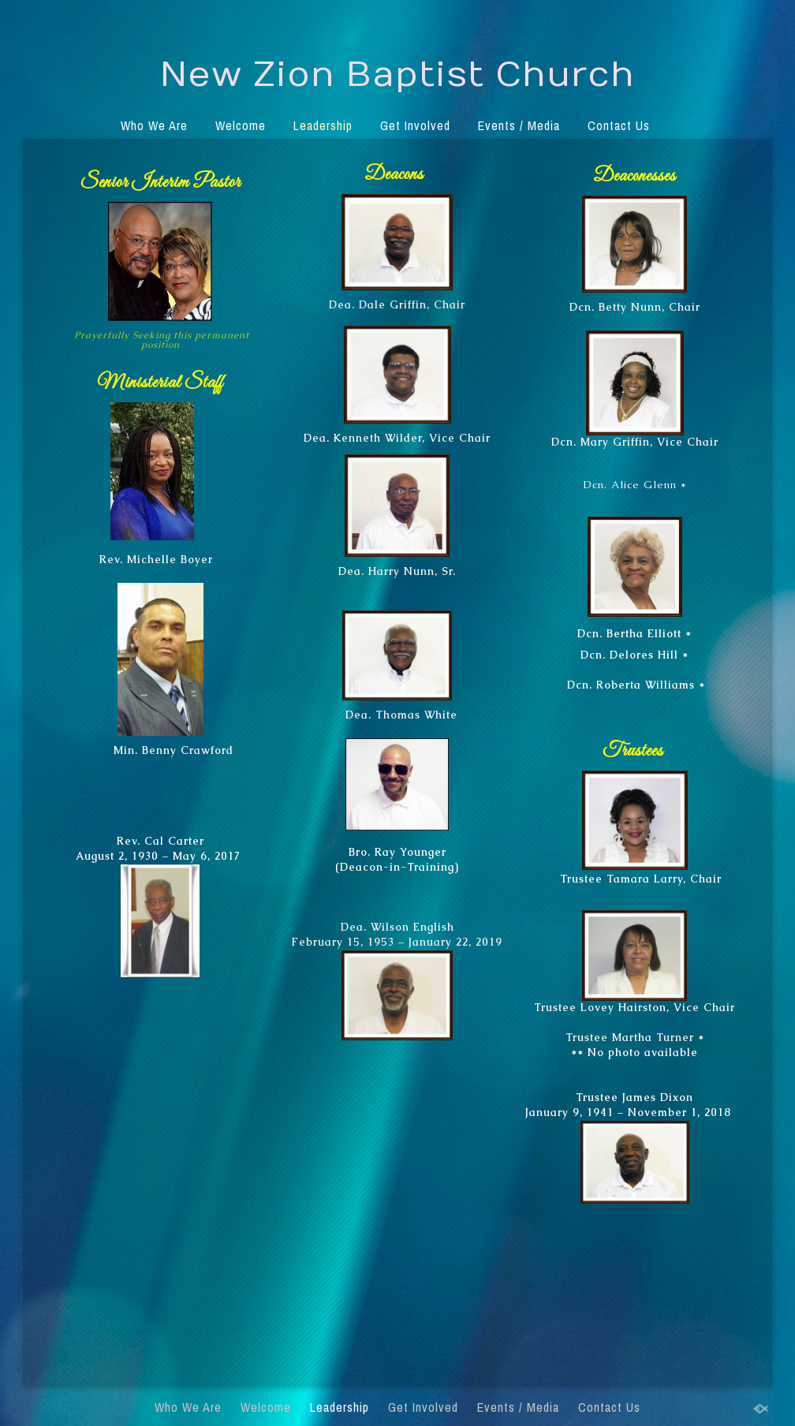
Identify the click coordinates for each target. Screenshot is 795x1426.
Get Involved (415, 125)
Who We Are (154, 125)
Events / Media (519, 125)
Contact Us (619, 125)
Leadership (323, 125)
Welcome (240, 125)
